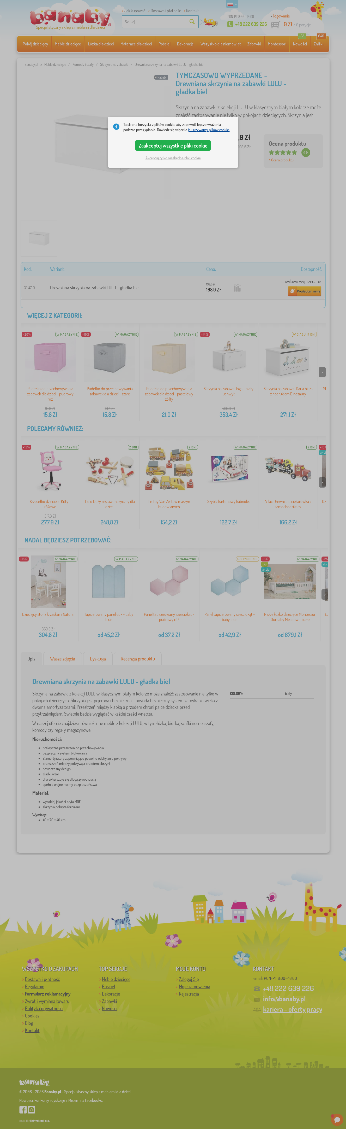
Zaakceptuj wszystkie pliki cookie (173, 145)
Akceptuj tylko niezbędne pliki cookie (173, 157)
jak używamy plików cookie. (209, 129)
